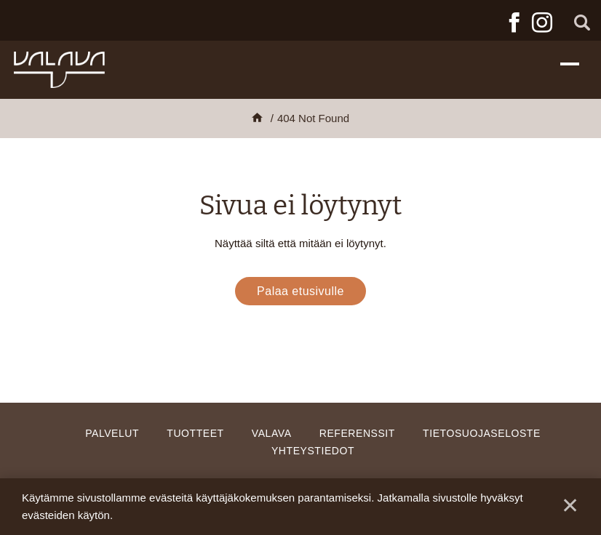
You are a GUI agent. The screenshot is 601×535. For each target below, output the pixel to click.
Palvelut (112, 433)
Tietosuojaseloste (482, 433)
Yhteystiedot (312, 450)
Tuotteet (195, 433)
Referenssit (357, 433)
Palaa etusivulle (300, 291)
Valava (272, 433)
